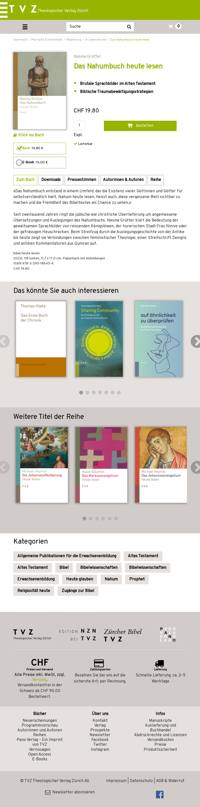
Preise (160, 744)
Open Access (39, 754)
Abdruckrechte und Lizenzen (160, 735)
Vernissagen (39, 749)
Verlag (100, 725)
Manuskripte (160, 720)
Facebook (100, 739)
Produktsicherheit (160, 749)
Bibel (64, 567)
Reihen (39, 735)
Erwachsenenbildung (36, 579)
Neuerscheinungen (40, 720)
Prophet (137, 579)
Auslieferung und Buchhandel (160, 728)
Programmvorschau (40, 725)
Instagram (100, 749)
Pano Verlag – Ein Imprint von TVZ (40, 742)
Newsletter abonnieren (70, 792)
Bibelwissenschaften (98, 567)
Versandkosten (160, 739)
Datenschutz (141, 781)
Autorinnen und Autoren (39, 730)
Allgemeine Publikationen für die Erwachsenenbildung (66, 556)
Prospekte (100, 730)
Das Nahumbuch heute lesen (130, 40)
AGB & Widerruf (170, 781)
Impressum (116, 781)
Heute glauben (79, 579)
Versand (39, 679)
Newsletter (100, 735)
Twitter (100, 744)
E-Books (39, 759)
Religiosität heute (33, 591)
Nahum (111, 579)
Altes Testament (143, 556)
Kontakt (100, 720)
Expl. (78, 135)
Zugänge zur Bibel (78, 591)
